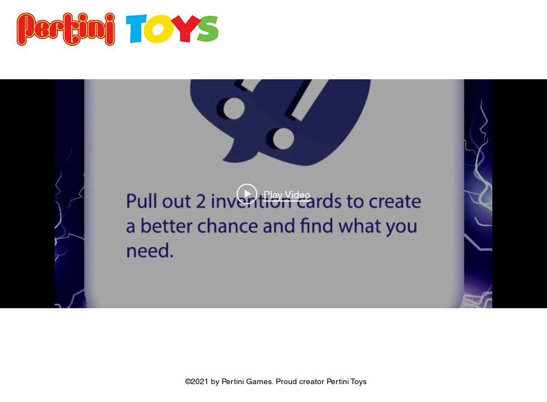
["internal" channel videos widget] (273, 193)
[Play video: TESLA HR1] (273, 194)
